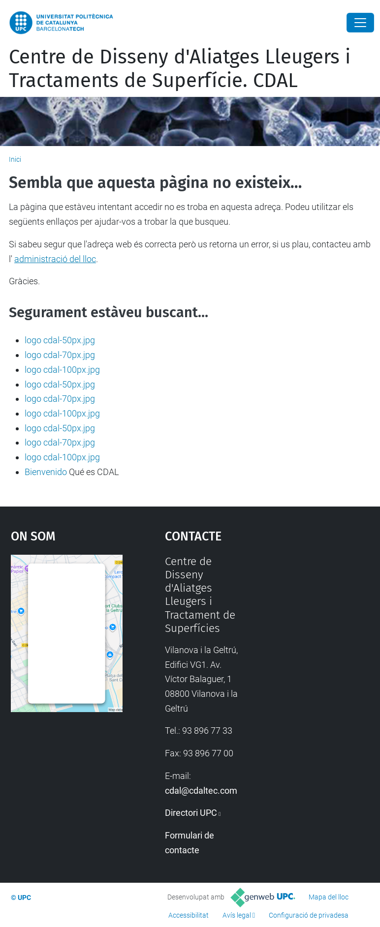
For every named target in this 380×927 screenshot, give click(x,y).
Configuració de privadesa (308, 915)
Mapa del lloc (328, 897)
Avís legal (236, 915)
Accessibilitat (188, 915)
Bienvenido (46, 472)
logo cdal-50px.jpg (60, 340)
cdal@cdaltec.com (201, 790)
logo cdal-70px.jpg (60, 355)
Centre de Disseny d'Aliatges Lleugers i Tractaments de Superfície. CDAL (179, 68)
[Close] (360, 22)
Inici (15, 159)
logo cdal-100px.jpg (62, 369)
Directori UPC (191, 812)
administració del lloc (55, 259)
